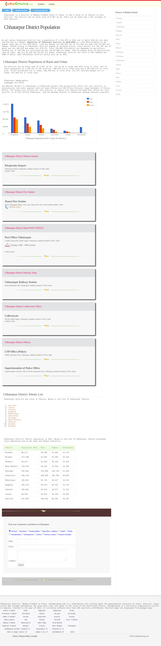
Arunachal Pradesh (9, 614)
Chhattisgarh (9, 620)
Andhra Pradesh (9, 610)
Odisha (41, 614)
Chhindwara (120, 60)
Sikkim (41, 620)
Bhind (118, 44)
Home (15, 636)
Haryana (57, 614)
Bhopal (118, 48)
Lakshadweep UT (58, 632)
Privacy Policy (24, 636)
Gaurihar (12, 406)
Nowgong (12, 412)
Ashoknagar (120, 27)
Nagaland (41, 610)
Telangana (72, 626)
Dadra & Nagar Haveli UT (17, 632)
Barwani (119, 35)
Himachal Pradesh (9, 626)
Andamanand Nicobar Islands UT (17, 629)
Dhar (117, 77)
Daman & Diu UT (42, 632)
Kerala (25, 617)
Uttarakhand (57, 623)
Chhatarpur (13, 416)
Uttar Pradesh (71, 620)
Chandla (12, 410)
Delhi (72, 632)
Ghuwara (12, 422)
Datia (118, 69)
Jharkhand (26, 614)
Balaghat (119, 31)
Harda (118, 94)
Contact (34, 636)
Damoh (118, 65)
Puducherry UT (58, 629)
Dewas (118, 73)
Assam (71, 610)
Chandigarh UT (41, 629)
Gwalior (119, 90)
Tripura (42, 626)
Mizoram (57, 620)
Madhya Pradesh (9, 623)
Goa (25, 620)
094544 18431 (15, 207)
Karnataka (72, 614)
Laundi (11, 408)
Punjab (71, 617)
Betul (118, 39)
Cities (51, 4)
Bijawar (12, 424)
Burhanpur (119, 52)
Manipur (26, 626)
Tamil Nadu (41, 623)
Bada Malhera (14, 420)
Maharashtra (26, 623)
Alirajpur (119, 18)
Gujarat (57, 617)
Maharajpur (13, 414)
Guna (118, 86)
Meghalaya (57, 610)
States (41, 4)
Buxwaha (12, 426)
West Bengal (57, 626)
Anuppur (119, 22)
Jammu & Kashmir (9, 617)
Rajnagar (12, 418)
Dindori (118, 82)
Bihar (26, 610)
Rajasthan (42, 617)
